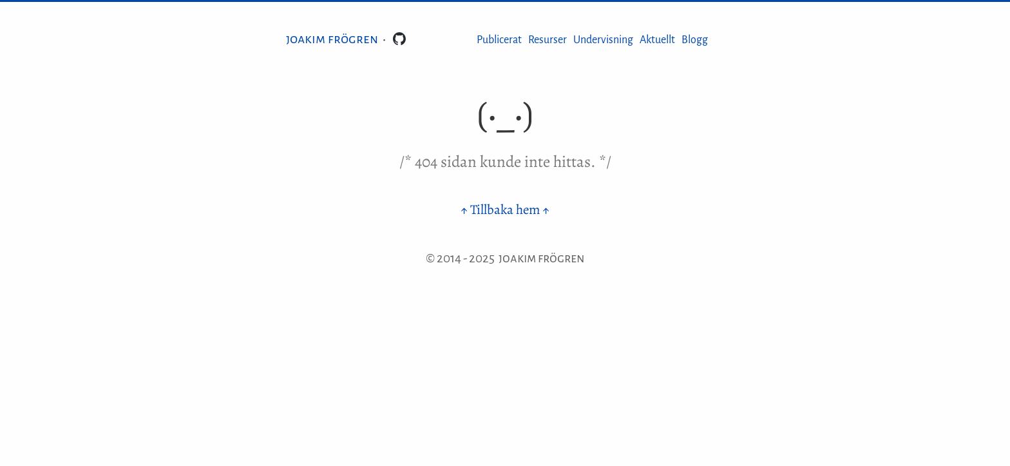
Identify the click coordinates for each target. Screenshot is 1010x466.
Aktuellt (657, 40)
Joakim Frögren (332, 39)
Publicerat (499, 40)
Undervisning (603, 40)
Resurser (547, 40)
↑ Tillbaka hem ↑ (505, 209)
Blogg (694, 40)
